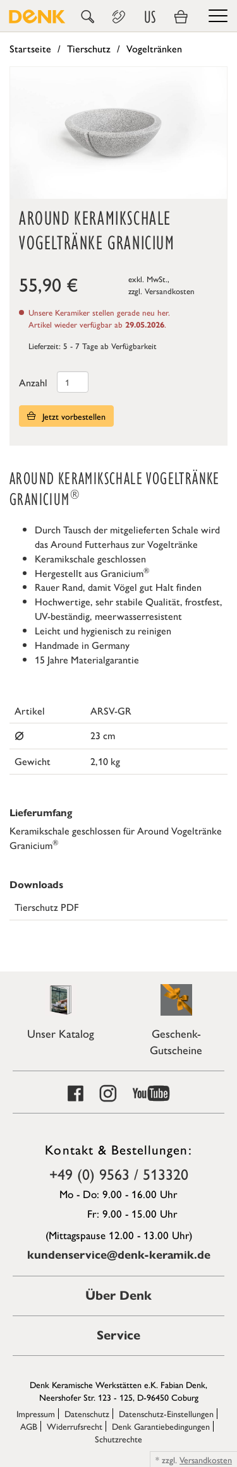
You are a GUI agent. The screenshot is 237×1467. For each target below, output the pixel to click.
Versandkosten (170, 291)
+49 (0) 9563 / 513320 (118, 1173)
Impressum (35, 1413)
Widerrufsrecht (74, 1426)
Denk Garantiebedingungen (161, 1426)
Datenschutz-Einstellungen (166, 1413)
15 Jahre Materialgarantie (87, 659)
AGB (28, 1426)
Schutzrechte (118, 1438)
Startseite (30, 48)
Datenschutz (86, 1413)
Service (118, 1335)
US (149, 17)
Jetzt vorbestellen (66, 416)
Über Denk (118, 1296)
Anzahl (33, 382)
